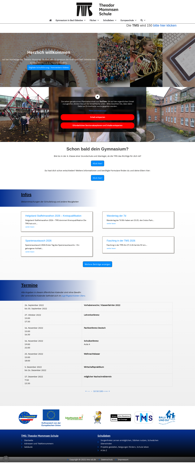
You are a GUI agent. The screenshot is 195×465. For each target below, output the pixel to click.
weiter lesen (29, 227)
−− (88, 391)
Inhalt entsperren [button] (97, 117)
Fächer (94, 20)
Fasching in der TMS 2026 (121, 240)
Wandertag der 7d (116, 215)
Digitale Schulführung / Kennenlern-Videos (49, 67)
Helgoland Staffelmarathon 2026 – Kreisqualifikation (53, 215)
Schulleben (110, 20)
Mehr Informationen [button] (97, 111)
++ (106, 391)
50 (97, 391)
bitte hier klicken (164, 25)
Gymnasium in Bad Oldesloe (71, 20)
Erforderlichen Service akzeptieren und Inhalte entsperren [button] (97, 125)
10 (94, 391)
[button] (6, 459)
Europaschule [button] (129, 20)
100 (101, 391)
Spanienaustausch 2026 (38, 240)
